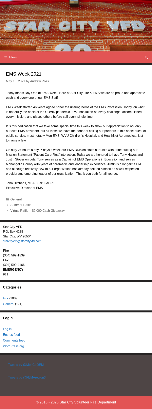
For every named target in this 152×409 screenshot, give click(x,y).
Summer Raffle (20, 205)
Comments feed (14, 340)
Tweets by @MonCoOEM (26, 364)
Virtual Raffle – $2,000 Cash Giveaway (37, 210)
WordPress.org (13, 346)
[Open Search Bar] (146, 57)
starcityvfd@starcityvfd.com (22, 241)
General (16, 199)
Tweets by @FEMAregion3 (27, 377)
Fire (6, 298)
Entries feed (11, 334)
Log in (7, 329)
